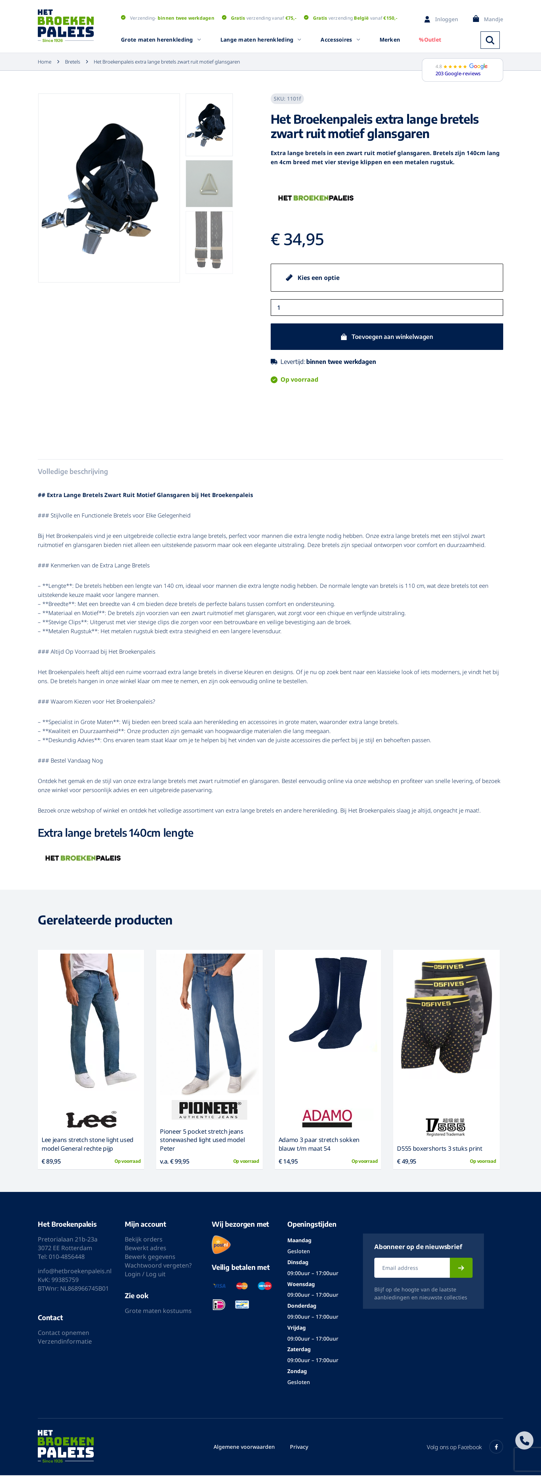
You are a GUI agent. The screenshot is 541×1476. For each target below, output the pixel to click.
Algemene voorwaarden (244, 1447)
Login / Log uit (145, 1275)
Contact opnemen (63, 1334)
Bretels (68, 61)
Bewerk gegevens (150, 1258)
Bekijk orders (144, 1240)
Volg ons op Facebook (465, 1447)
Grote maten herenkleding (161, 39)
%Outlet (430, 39)
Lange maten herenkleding (261, 39)
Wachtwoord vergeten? (158, 1266)
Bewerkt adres (145, 1249)
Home (44, 61)
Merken (390, 39)
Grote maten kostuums (158, 1312)
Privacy (299, 1447)
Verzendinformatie (65, 1342)
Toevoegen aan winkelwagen (392, 336)
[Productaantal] (387, 307)
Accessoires (340, 39)
